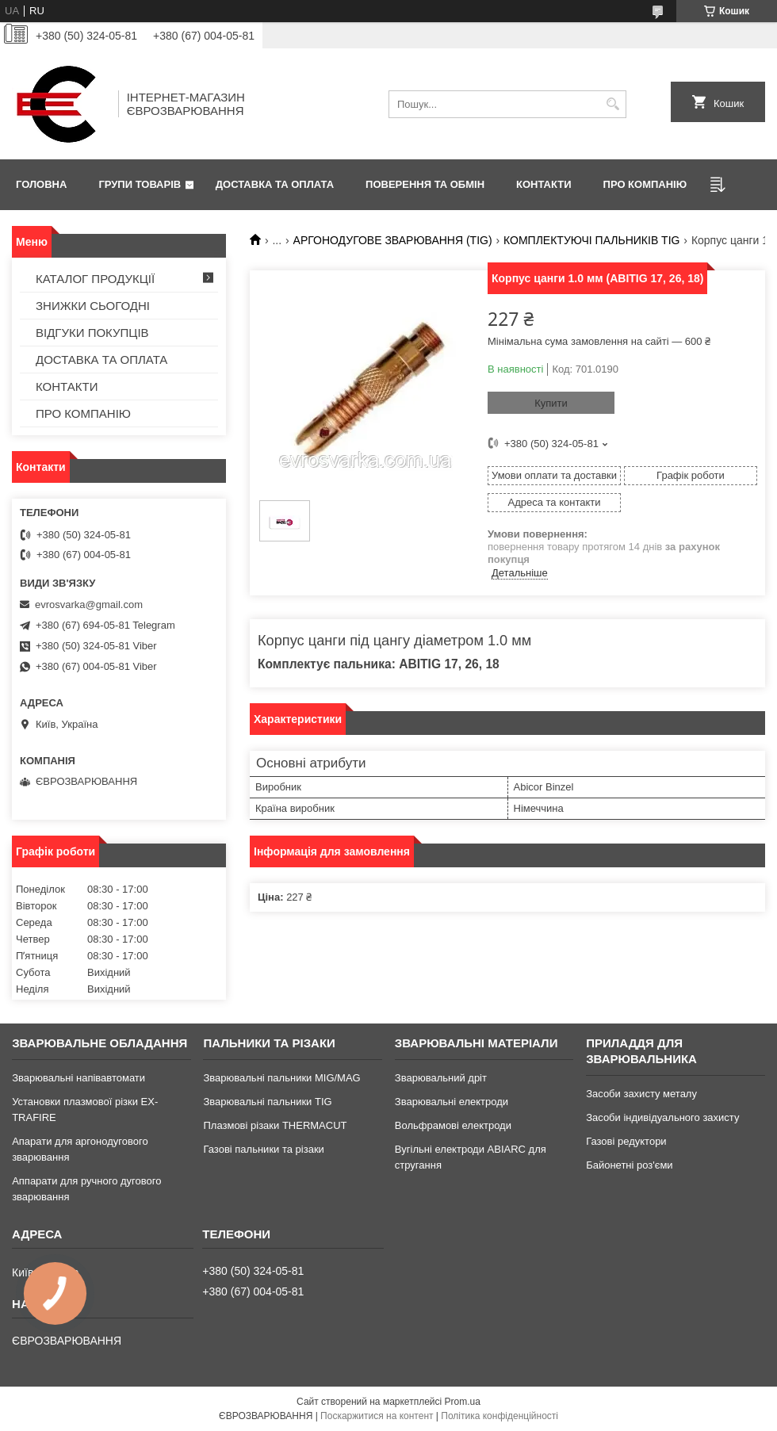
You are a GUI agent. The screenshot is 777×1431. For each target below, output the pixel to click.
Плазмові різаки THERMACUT (274, 1125)
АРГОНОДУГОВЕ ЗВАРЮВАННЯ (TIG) (392, 240)
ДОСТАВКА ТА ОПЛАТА (275, 184)
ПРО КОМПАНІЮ (645, 184)
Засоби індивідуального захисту (662, 1117)
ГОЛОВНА (41, 184)
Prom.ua (462, 1401)
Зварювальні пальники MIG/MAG (281, 1078)
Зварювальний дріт (441, 1078)
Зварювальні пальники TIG (267, 1102)
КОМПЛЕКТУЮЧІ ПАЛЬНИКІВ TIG (591, 240)
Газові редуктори (626, 1141)
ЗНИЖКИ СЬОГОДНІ (93, 305)
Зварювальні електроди (451, 1102)
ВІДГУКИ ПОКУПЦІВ (92, 332)
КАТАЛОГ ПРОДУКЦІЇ (95, 278)
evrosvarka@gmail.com (89, 604)
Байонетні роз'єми (629, 1165)
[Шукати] (612, 104)
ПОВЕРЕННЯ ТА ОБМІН (425, 184)
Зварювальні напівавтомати (78, 1078)
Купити (551, 403)
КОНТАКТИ (544, 184)
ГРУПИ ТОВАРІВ (139, 184)
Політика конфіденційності (499, 1415)
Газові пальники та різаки (263, 1149)
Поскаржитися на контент (376, 1415)
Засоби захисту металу (641, 1094)
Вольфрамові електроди (453, 1125)
